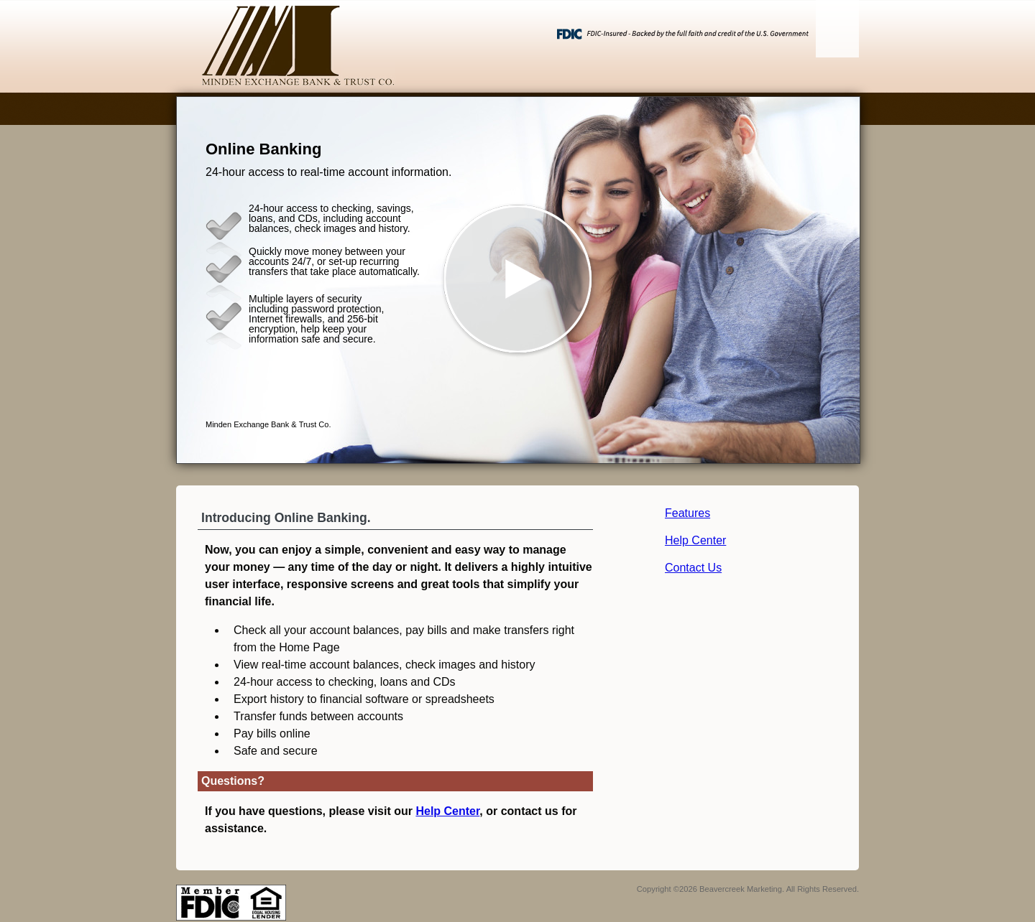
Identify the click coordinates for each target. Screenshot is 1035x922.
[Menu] (837, 28)
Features (687, 513)
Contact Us (693, 568)
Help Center (695, 540)
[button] (518, 280)
